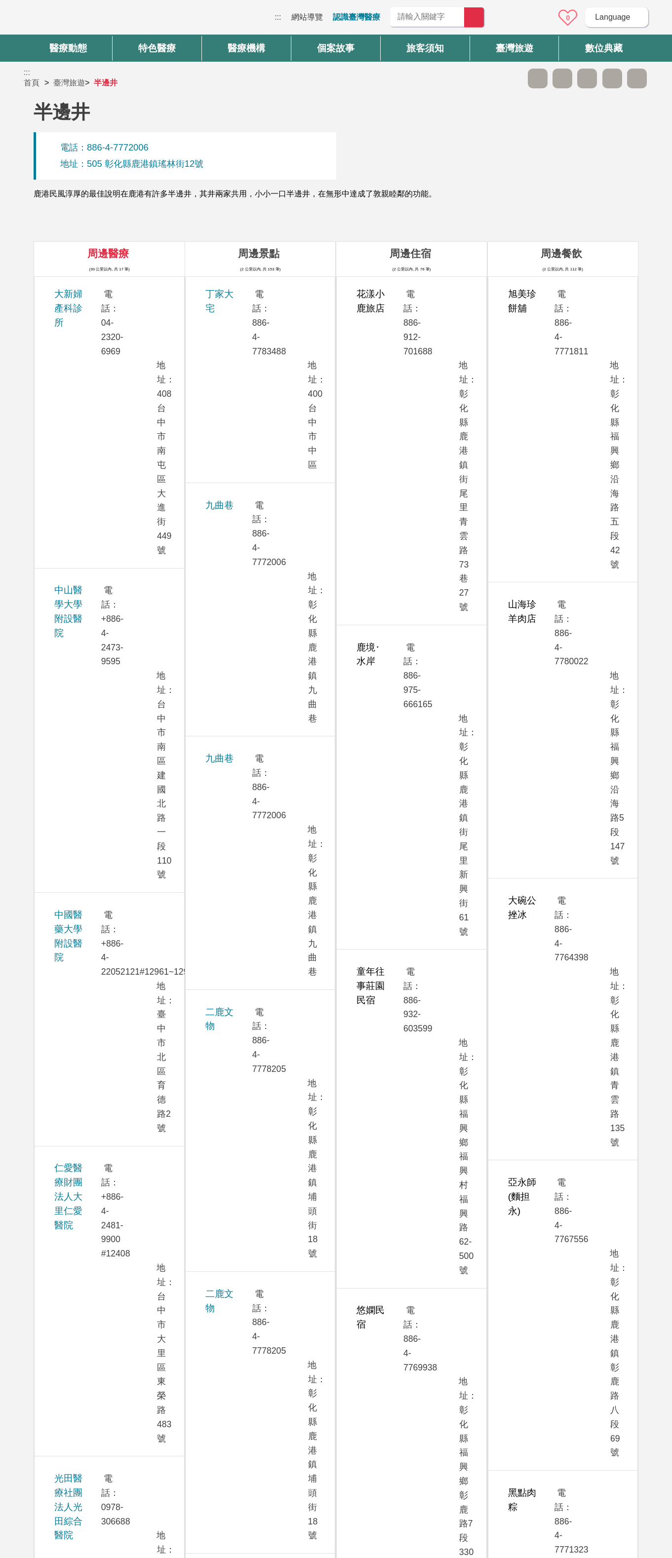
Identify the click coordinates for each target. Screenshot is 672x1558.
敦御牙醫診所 (82, 837)
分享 (612, 78)
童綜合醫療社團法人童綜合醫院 (119, 877)
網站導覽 (307, 17)
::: (278, 17)
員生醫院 (72, 673)
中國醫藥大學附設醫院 (101, 375)
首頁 (32, 82)
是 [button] (380, 1317)
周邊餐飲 (561, 253)
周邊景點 (258, 253)
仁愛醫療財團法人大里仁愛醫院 (119, 429)
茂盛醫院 (72, 618)
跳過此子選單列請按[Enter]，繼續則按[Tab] (512, 78)
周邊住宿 (410, 253)
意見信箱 (541, 18)
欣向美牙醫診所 (86, 578)
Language (612, 17)
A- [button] (538, 78)
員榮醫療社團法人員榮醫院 (110, 727)
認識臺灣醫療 (356, 17)
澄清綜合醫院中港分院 (101, 1083)
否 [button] (425, 1317)
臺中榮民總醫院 (86, 1028)
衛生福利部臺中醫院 (96, 1137)
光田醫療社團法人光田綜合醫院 (119, 483)
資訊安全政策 (500, 1435)
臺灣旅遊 (69, 82)
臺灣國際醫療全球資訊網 (58, 19)
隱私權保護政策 (504, 1416)
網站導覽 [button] (336, 1359)
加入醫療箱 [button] (637, 78)
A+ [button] (562, 78)
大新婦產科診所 (86, 294)
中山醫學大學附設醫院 (101, 334)
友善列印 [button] (587, 78)
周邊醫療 (108, 253)
